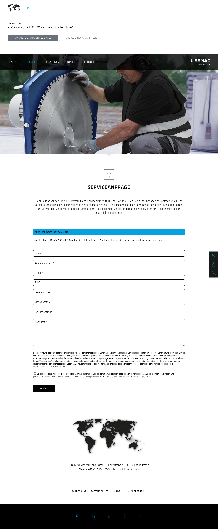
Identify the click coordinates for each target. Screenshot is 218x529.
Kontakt (89, 62)
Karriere (72, 62)
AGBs (117, 491)
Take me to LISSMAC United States (32, 37)
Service (31, 62)
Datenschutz (100, 491)
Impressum (78, 491)
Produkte (13, 62)
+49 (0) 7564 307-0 (99, 469)
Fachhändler (107, 240)
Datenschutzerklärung (61, 374)
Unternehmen (51, 62)
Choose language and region (82, 37)
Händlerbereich (135, 491)
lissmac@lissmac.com (126, 469)
